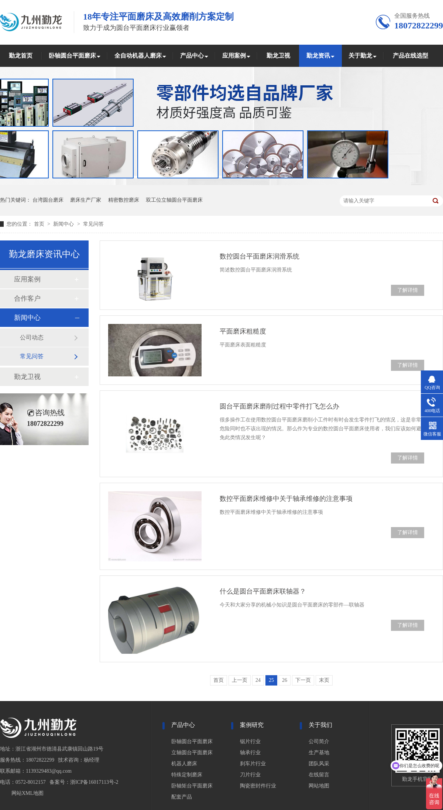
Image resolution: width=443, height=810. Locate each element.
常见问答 (93, 224)
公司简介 (319, 741)
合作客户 (27, 298)
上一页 (239, 680)
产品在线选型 (410, 55)
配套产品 (181, 797)
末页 (324, 680)
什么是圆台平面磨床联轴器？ (263, 591)
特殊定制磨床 (186, 774)
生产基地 (319, 752)
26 (284, 680)
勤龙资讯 (318, 55)
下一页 (303, 680)
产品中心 (192, 55)
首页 (40, 224)
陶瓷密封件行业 (258, 786)
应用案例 (234, 55)
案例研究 (252, 725)
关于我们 (320, 725)
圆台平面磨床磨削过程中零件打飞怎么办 (279, 406)
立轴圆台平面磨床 (192, 752)
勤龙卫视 (278, 55)
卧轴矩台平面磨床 (192, 786)
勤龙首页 (20, 55)
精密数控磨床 (123, 200)
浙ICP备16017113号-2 (94, 782)
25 (271, 680)
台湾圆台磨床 (47, 200)
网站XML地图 (27, 793)
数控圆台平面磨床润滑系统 (259, 256)
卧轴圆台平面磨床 (72, 55)
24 (258, 680)
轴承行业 (250, 752)
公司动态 (32, 337)
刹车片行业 (253, 763)
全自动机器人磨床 (138, 55)
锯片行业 (250, 741)
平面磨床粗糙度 (243, 331)
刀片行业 (250, 774)
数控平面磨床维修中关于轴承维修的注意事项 (286, 498)
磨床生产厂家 (85, 200)
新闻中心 (64, 224)
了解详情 (407, 290)
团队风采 (319, 763)
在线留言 (319, 774)
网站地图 (319, 786)
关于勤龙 (360, 55)
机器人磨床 (184, 763)
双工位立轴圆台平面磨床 (174, 200)
